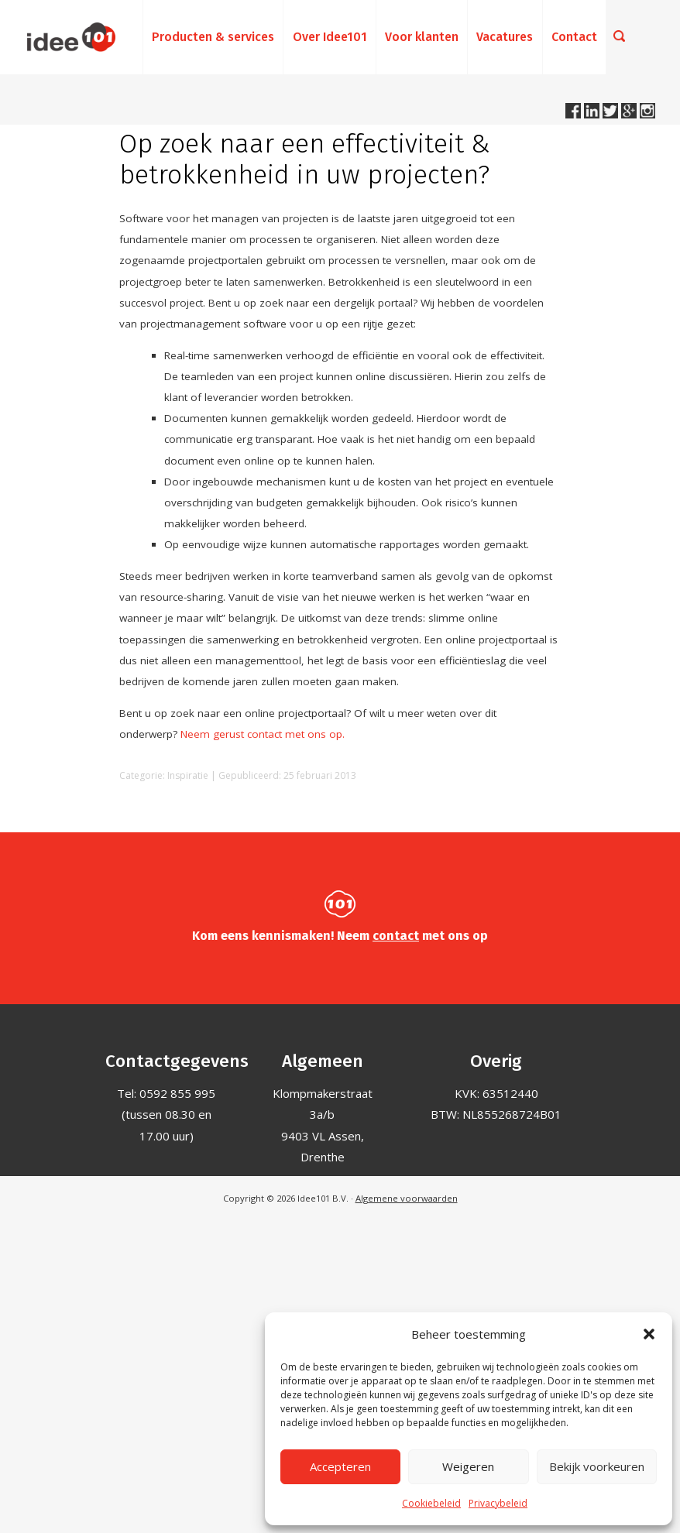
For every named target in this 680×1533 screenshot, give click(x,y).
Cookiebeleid (431, 1503)
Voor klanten (421, 36)
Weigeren (468, 1466)
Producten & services (213, 36)
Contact (574, 36)
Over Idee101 (330, 36)
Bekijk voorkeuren (596, 1466)
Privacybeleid (498, 1503)
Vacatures (504, 36)
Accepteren (340, 1466)
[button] (649, 1334)
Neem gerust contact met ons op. (262, 734)
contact (396, 935)
